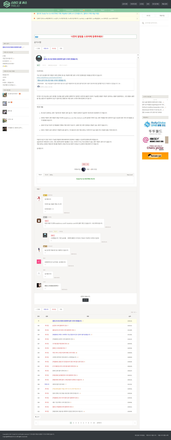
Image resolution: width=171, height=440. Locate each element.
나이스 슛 (10, 119)
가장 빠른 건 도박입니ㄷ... (10, 85)
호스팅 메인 (156, 4)
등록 (37, 36)
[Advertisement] (16, 27)
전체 (38, 48)
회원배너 (145, 117)
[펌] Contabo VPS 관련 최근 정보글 (152, 112)
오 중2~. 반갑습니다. (8, 82)
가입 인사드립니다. (8, 58)
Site (58, 10)
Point (102, 10)
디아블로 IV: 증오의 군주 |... (15, 127)
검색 (37, 417)
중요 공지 (6, 43)
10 (68, 343)
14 (77, 366)
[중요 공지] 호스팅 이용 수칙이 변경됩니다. (51, 80)
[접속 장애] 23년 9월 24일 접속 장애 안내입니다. (66, 393)
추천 (85, 164)
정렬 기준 (134, 312)
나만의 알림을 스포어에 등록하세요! (87, 37)
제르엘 (49, 217)
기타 (61, 48)
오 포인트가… (6, 61)
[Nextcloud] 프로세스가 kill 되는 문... (152, 109)
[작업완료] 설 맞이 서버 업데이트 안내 (63, 339)
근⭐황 (5, 66)
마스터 (44, 65)
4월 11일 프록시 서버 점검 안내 (61, 402)
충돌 (9, 102)
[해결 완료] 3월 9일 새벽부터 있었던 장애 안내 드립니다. (68, 411)
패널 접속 (164, 4)
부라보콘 (50, 246)
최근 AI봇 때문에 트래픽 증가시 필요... (152, 102)
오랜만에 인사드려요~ (8, 63)
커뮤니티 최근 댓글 (9, 71)
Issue (82, 10)
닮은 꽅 (10, 110)
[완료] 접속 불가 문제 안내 (60, 370)
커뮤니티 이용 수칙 (151, 435)
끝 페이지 (99, 423)
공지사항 (125, 4)
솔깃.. (4, 80)
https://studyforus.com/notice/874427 (49, 77)
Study (93, 10)
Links (112, 10)
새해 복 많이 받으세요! (59, 384)
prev (143, 100)
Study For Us (15, 434)
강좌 (148, 4)
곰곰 (44, 270)
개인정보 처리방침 (140, 435)
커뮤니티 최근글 (8, 52)
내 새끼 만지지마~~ (13, 93)
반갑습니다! (6, 75)
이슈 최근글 (7, 90)
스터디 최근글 (147, 96)
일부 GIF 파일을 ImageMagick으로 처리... (153, 104)
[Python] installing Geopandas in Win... (153, 107)
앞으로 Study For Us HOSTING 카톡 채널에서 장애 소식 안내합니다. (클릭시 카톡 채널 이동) (68, 13)
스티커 (4, 77)
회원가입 (162, 15)
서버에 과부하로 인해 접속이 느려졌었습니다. (65, 357)
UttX (44, 281)
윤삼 (44, 258)
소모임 (141, 4)
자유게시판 (133, 4)
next (167, 100)
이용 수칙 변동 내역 (163, 435)
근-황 (4, 56)
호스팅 (54, 48)
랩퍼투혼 (50, 195)
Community (69, 10)
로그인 (85, 300)
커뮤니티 (46, 48)
